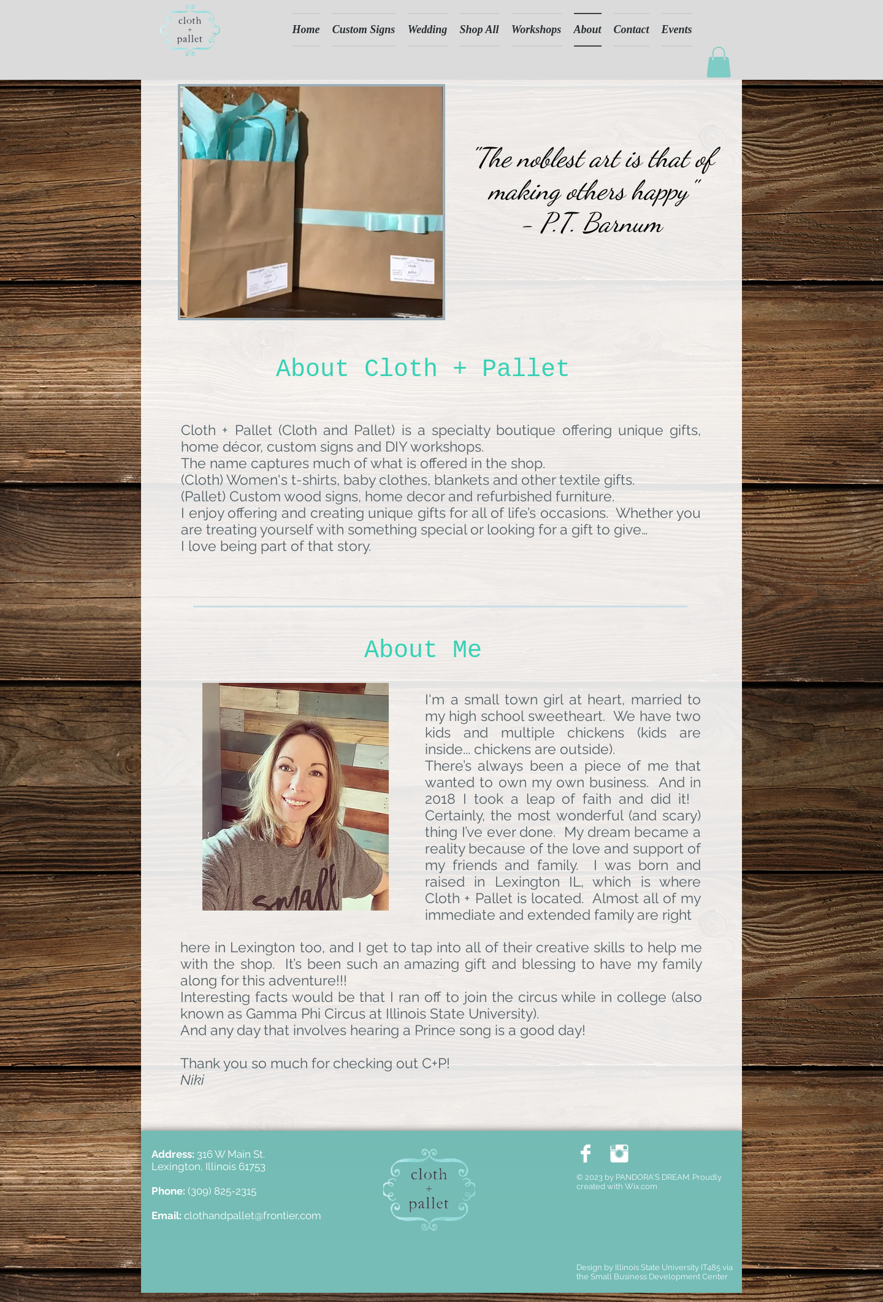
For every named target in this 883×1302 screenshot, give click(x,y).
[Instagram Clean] (619, 1153)
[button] (719, 62)
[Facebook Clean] (585, 1153)
